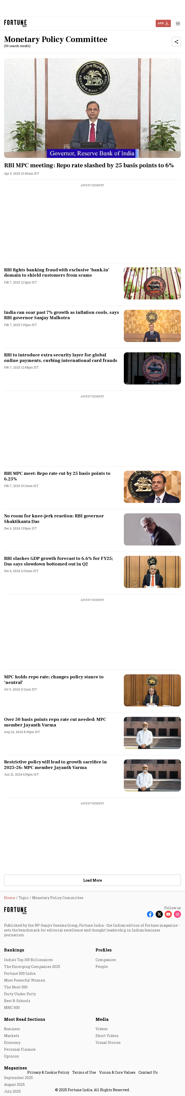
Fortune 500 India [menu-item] (19, 973)
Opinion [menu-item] (11, 1056)
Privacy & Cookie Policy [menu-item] (48, 1072)
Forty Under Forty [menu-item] (20, 993)
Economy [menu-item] (12, 1042)
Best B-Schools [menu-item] (17, 1000)
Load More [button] (92, 880)
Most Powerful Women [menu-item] (24, 980)
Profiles (104, 949)
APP (161, 23)
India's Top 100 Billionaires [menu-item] (28, 959)
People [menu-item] (102, 966)
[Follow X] (159, 914)
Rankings (14, 949)
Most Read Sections (24, 1019)
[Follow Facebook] (150, 914)
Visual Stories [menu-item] (108, 1042)
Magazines (15, 1067)
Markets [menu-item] (11, 1035)
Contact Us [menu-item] (148, 1072)
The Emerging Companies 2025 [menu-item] (32, 966)
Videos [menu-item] (102, 1028)
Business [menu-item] (12, 1028)
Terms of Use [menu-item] (84, 1072)
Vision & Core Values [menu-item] (117, 1072)
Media (102, 1019)
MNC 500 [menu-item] (12, 1007)
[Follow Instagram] (177, 914)
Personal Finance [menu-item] (20, 1049)
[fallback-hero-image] (92, 108)
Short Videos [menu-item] (107, 1035)
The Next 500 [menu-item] (16, 987)
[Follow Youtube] (168, 914)
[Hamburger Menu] (178, 23)
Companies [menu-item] (106, 959)
